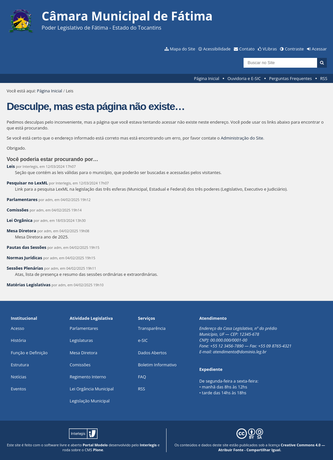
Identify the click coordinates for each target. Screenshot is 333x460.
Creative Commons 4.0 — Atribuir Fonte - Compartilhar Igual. (271, 447)
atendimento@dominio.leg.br (240, 352)
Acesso (17, 328)
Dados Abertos (152, 353)
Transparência (152, 328)
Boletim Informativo (157, 365)
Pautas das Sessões (26, 247)
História (18, 340)
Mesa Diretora (21, 231)
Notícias (18, 377)
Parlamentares (22, 199)
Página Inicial (206, 78)
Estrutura (20, 365)
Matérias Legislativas (28, 285)
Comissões (17, 210)
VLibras (270, 49)
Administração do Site (242, 138)
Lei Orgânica (20, 220)
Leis (11, 166)
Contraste (294, 49)
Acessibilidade (217, 49)
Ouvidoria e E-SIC (244, 78)
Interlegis (148, 444)
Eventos (18, 389)
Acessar (319, 49)
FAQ (142, 377)
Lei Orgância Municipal (91, 389)
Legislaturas (81, 340)
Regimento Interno (88, 377)
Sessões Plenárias (25, 268)
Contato (247, 49)
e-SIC (143, 340)
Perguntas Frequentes (290, 78)
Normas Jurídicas (24, 258)
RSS (323, 78)
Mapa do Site (182, 49)
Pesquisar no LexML (27, 183)
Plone (98, 449)
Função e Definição (29, 353)
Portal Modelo (95, 444)
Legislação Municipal (90, 401)
